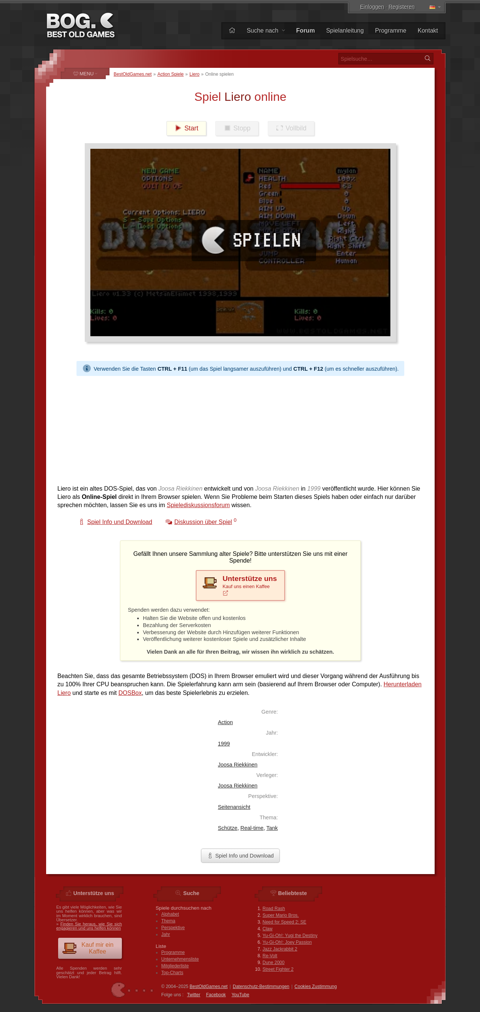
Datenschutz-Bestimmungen (261, 986)
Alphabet (170, 914)
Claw (267, 928)
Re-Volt (269, 955)
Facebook (216, 994)
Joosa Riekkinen (238, 765)
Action (225, 722)
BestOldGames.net (133, 74)
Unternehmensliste (180, 959)
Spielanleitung (345, 30)
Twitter (193, 994)
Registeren (401, 7)
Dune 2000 (273, 962)
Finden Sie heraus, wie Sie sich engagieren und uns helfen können (89, 926)
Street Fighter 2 (278, 969)
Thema (168, 921)
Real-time (252, 828)
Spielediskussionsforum (198, 505)
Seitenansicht (234, 807)
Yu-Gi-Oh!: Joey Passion (287, 942)
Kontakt (428, 30)
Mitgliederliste (175, 966)
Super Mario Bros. (280, 915)
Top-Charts (172, 972)
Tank (272, 828)
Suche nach (266, 30)
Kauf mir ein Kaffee (88, 948)
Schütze (227, 828)
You (240, 994)
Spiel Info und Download (240, 856)
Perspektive (173, 927)
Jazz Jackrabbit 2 (279, 949)
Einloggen (372, 7)
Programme (390, 30)
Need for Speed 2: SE (284, 922)
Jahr (165, 934)
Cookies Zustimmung (315, 986)
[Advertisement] (240, 428)
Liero (194, 74)
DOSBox (130, 693)
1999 (224, 744)
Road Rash (273, 908)
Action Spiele (171, 74)
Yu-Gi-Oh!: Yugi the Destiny (290, 935)
